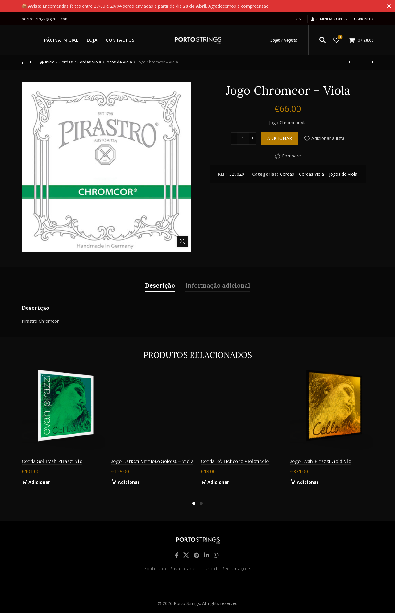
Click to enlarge (182, 241)
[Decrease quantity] (234, 138)
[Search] (322, 40)
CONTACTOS (120, 40)
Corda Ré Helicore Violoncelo (235, 461)
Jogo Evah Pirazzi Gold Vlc (320, 461)
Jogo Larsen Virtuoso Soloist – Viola (152, 461)
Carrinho (363, 19)
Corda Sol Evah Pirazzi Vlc (52, 461)
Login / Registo (283, 40)
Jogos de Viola (119, 62)
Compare (291, 156)
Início (50, 62)
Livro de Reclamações (227, 568)
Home (298, 19)
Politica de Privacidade (170, 568)
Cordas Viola (89, 62)
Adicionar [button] (39, 482)
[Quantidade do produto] (243, 138)
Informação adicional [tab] (217, 285)
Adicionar (279, 138)
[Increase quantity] (252, 138)
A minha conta (329, 19)
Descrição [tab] (160, 285)
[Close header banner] (385, 6)
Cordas (66, 62)
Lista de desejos (339, 37)
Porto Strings (187, 603)
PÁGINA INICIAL (61, 40)
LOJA (92, 40)
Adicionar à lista (327, 138)
